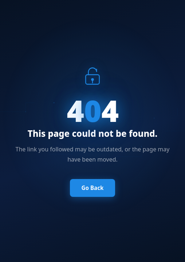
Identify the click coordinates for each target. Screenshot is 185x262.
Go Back (93, 187)
